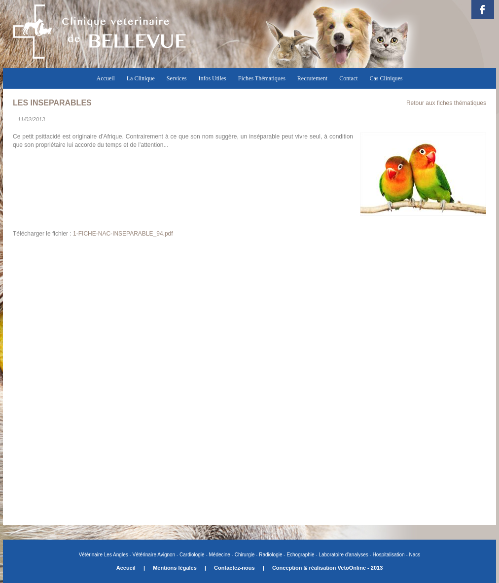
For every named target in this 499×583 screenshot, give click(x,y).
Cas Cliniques (386, 78)
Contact (348, 78)
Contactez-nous (234, 568)
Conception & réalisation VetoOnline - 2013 (327, 568)
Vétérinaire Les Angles (104, 554)
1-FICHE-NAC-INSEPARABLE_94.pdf (123, 233)
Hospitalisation (389, 554)
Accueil (105, 78)
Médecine (219, 554)
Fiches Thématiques (261, 78)
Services (177, 78)
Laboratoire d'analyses (343, 554)
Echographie (300, 554)
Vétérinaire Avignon (154, 554)
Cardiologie (192, 554)
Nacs (415, 554)
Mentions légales (175, 568)
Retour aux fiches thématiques (446, 103)
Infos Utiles (212, 78)
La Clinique (141, 78)
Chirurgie (243, 554)
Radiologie (270, 554)
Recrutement (312, 78)
